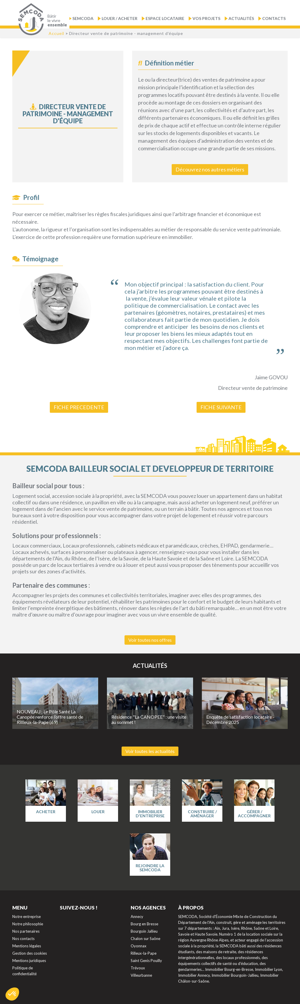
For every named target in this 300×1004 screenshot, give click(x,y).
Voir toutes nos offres (150, 639)
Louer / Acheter (119, 18)
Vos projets (206, 18)
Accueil (56, 33)
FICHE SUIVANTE (221, 407)
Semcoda (82, 18)
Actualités (241, 18)
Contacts (274, 18)
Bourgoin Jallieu (144, 930)
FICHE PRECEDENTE (79, 407)
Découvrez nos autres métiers (209, 169)
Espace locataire (165, 18)
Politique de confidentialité (24, 970)
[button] (12, 994)
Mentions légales (26, 945)
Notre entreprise (26, 916)
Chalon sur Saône (145, 938)
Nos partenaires (26, 930)
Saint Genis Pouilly (146, 960)
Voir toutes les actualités (150, 750)
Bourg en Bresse (144, 923)
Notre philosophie (27, 923)
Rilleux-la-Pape (143, 952)
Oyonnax (138, 945)
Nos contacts (23, 938)
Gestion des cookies (29, 952)
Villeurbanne (141, 974)
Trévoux (138, 967)
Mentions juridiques (29, 960)
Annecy (137, 916)
